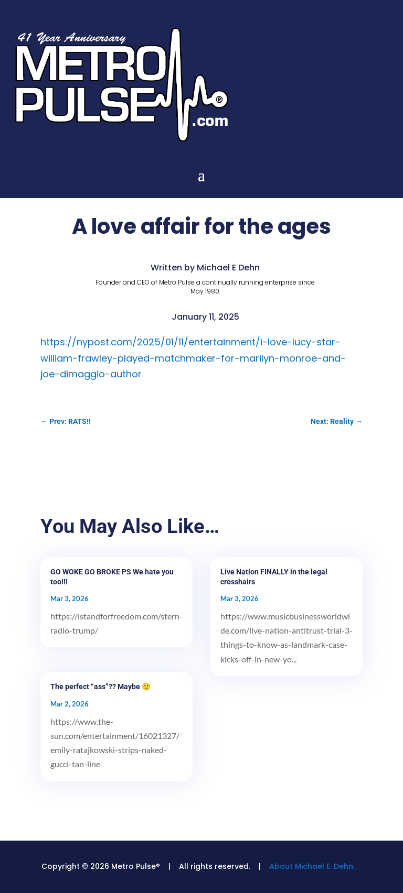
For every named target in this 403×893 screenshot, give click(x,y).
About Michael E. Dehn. (312, 866)
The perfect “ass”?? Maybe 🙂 (100, 686)
